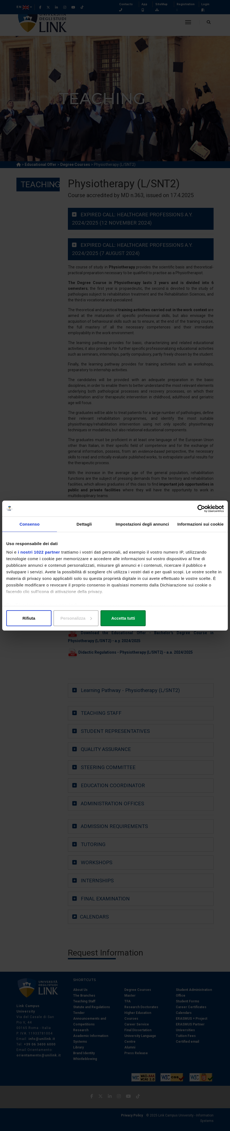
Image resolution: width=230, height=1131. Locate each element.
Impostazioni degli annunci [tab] (142, 524)
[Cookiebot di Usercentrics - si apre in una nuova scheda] (200, 508)
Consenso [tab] (29, 524)
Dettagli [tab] (84, 524)
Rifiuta (41, 618)
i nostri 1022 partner (39, 552)
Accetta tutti (188, 618)
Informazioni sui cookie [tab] (200, 524)
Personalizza (115, 618)
